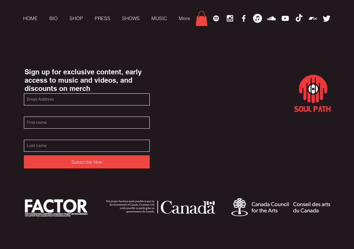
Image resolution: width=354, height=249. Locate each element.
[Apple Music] (257, 18)
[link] (201, 18)
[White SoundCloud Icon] (271, 18)
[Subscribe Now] (87, 161)
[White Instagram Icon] (229, 18)
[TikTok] (299, 18)
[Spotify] (216, 18)
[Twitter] (326, 18)
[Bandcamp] (312, 18)
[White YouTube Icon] (285, 18)
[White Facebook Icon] (243, 18)
